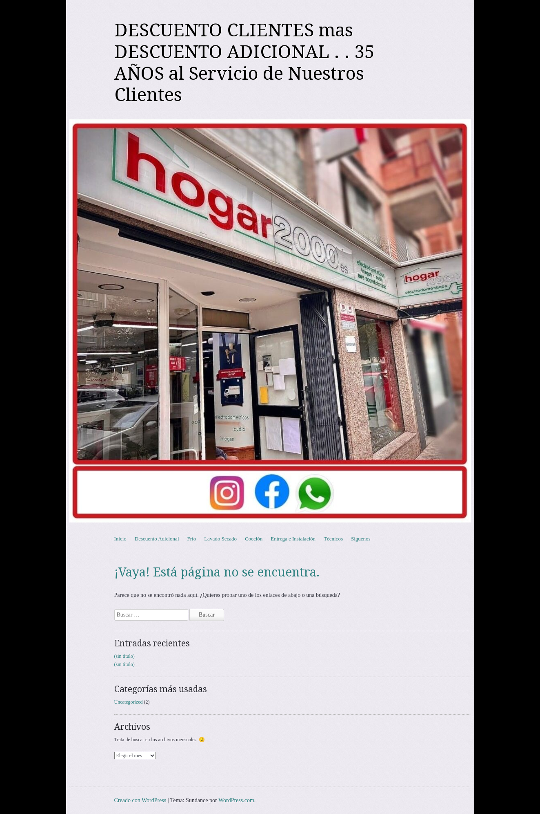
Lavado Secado (220, 539)
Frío (191, 539)
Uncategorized (128, 702)
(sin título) (124, 656)
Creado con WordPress (140, 800)
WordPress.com (236, 800)
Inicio (120, 539)
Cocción (253, 539)
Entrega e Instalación (293, 539)
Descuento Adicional (157, 539)
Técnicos (333, 539)
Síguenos (361, 539)
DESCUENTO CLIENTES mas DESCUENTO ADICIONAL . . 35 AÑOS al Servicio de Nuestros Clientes (244, 62)
